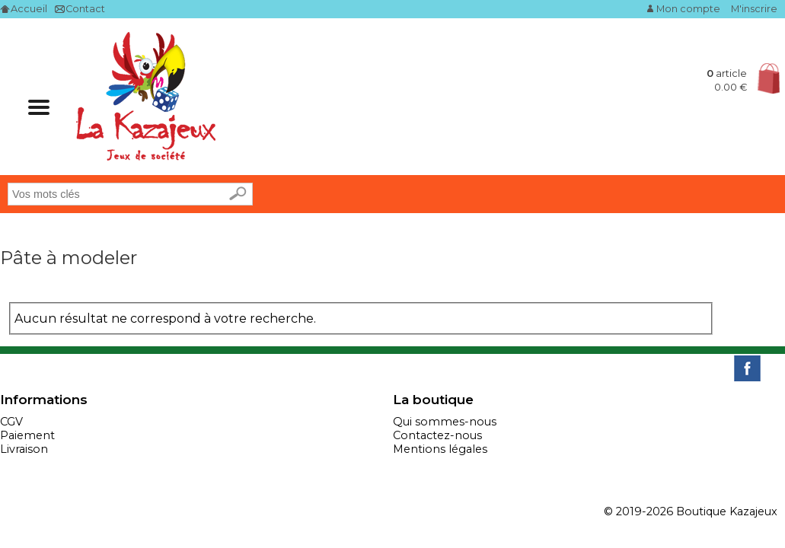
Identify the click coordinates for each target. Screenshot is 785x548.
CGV (11, 422)
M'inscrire (754, 8)
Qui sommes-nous (444, 422)
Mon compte (688, 8)
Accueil (29, 8)
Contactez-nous (437, 435)
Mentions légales (440, 449)
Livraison (24, 449)
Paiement (27, 435)
